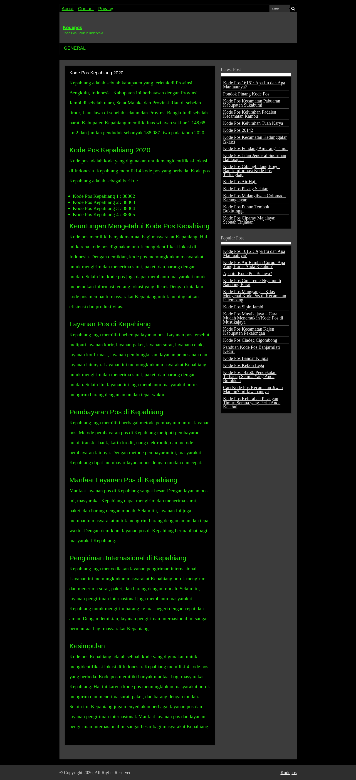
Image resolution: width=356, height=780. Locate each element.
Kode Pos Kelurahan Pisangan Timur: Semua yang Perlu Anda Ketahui (252, 402)
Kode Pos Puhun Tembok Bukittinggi (246, 208)
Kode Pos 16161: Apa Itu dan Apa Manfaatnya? (254, 84)
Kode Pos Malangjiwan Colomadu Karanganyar (254, 197)
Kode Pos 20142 (238, 130)
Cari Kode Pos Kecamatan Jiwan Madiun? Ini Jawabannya (253, 389)
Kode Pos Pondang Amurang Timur (255, 148)
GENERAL (75, 48)
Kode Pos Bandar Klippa (245, 358)
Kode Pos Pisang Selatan (245, 188)
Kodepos (72, 27)
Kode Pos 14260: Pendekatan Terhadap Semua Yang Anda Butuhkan (250, 376)
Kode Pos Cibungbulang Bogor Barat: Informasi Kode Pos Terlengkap (251, 170)
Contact (86, 8)
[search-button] (293, 8)
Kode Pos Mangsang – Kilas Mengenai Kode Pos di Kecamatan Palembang (254, 295)
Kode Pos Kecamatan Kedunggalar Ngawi (255, 139)
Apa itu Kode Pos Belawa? (247, 273)
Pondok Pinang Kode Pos (246, 93)
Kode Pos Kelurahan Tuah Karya (253, 123)
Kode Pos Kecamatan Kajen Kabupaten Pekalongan (248, 331)
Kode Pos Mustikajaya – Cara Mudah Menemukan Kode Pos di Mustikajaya (253, 317)
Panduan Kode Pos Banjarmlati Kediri (251, 349)
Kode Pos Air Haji (240, 181)
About (68, 8)
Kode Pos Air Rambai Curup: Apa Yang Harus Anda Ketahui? (254, 264)
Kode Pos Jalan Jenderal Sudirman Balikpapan (254, 157)
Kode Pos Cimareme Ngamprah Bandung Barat (252, 282)
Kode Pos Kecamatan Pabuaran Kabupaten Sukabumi (251, 102)
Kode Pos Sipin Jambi (243, 306)
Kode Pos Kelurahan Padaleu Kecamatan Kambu (249, 114)
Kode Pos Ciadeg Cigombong (250, 340)
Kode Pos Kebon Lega (243, 365)
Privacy (105, 8)
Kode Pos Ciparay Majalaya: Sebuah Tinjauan (249, 219)
